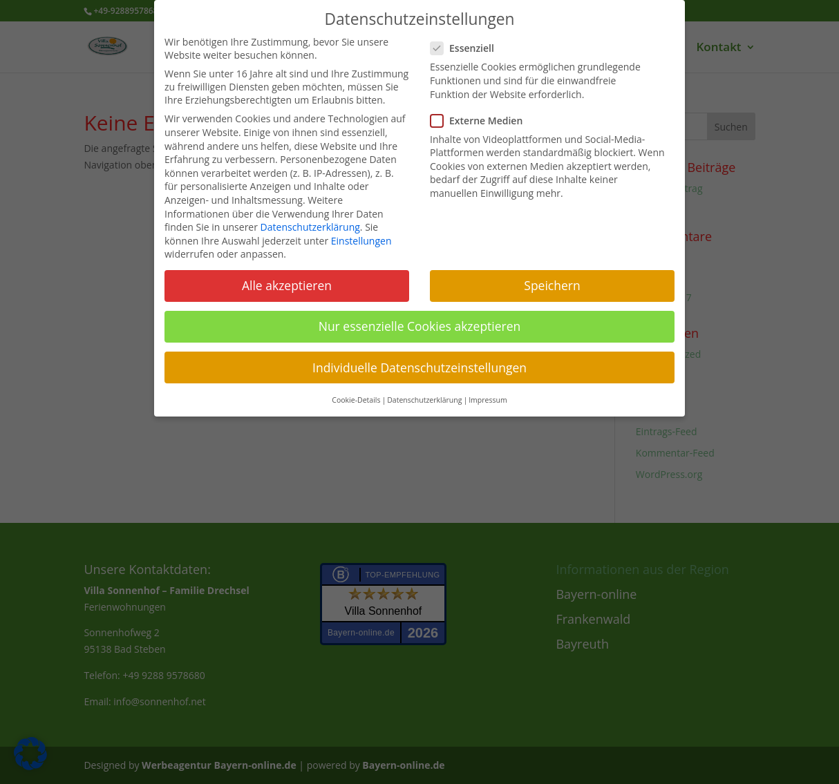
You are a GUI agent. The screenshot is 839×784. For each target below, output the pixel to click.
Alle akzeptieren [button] (287, 285)
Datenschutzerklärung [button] (424, 400)
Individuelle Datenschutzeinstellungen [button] (419, 367)
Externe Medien (482, 120)
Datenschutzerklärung (310, 226)
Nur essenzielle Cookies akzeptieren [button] (420, 326)
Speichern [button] (552, 285)
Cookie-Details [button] (356, 400)
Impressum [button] (488, 400)
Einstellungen (361, 240)
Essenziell (468, 48)
